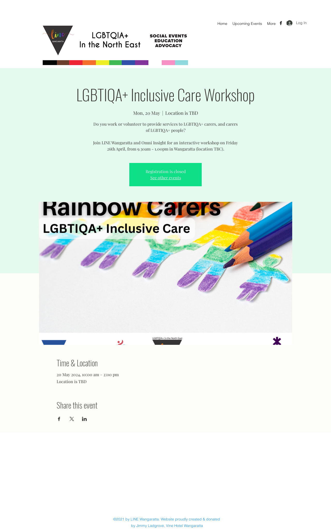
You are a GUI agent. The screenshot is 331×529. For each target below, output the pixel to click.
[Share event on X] (71, 419)
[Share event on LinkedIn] (84, 419)
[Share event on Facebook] (59, 419)
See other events (165, 177)
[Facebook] (280, 23)
